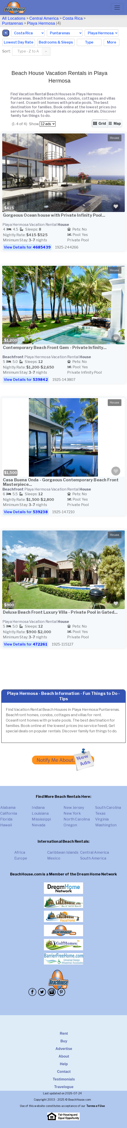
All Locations (13, 18)
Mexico (53, 858)
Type (89, 42)
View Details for (27, 247)
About (63, 1056)
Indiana (38, 807)
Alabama (7, 807)
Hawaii (6, 825)
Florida (6, 819)
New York (72, 813)
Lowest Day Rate (18, 42)
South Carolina (108, 807)
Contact (64, 1071)
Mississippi (41, 819)
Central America (44, 18)
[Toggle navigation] (117, 7)
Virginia (102, 819)
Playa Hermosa (41, 23)
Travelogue (63, 1087)
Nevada (38, 825)
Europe (20, 858)
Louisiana (40, 813)
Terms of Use (95, 1106)
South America (93, 858)
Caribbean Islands (62, 852)
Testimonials (64, 1079)
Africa (19, 852)
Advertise (64, 1049)
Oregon (70, 825)
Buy (63, 1041)
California (8, 813)
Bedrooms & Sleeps (56, 42)
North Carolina (77, 819)
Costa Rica (72, 18)
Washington (106, 825)
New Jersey (74, 807)
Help (64, 1064)
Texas (100, 813)
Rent (64, 1033)
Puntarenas (12, 23)
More (111, 42)
